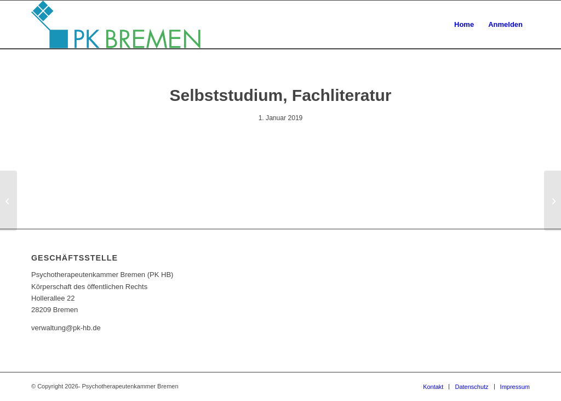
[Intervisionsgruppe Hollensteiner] (8, 201)
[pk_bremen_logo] (116, 25)
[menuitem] (464, 25)
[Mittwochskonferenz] (552, 201)
